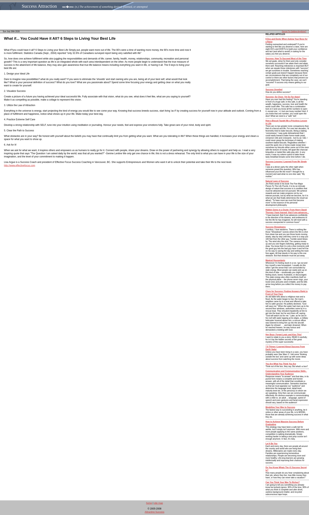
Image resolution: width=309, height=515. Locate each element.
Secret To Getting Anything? (294, 31)
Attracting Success (154, 512)
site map (158, 503)
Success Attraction (39, 6)
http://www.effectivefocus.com (19, 165)
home (149, 503)
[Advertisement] (156, 20)
